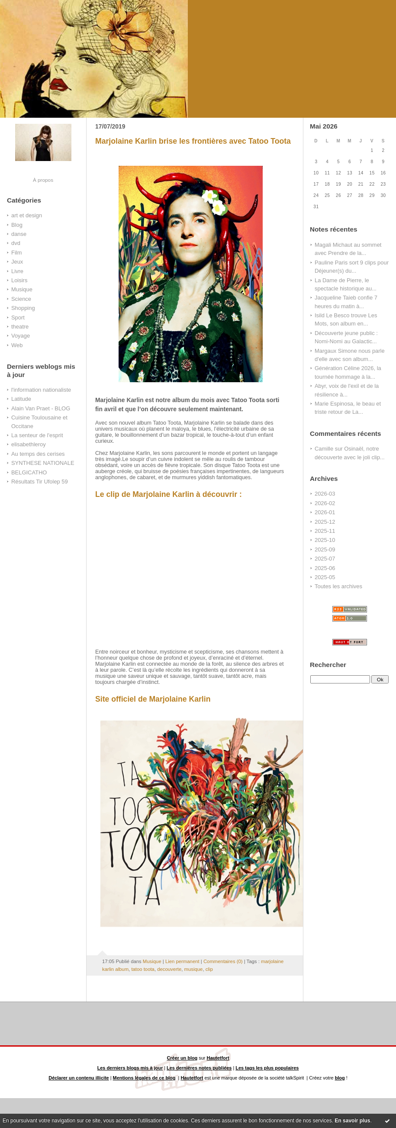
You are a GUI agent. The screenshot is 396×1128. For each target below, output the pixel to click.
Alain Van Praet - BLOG (40, 408)
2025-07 (325, 558)
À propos (43, 180)
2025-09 (325, 549)
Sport (18, 317)
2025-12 (325, 522)
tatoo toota (143, 969)
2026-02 (325, 503)
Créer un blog (182, 1057)
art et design (26, 215)
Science (21, 299)
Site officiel (115, 699)
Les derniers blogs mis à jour (130, 1067)
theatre (20, 326)
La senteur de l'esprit (37, 435)
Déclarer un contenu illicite (78, 1077)
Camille (324, 448)
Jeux (17, 261)
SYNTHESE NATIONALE (42, 463)
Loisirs (19, 280)
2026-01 (325, 512)
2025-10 (325, 540)
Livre (17, 271)
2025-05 (325, 577)
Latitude (21, 399)
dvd (15, 243)
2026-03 (325, 493)
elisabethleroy (28, 444)
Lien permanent (182, 961)
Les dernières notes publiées (199, 1067)
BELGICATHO (29, 472)
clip (209, 969)
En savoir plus (352, 1121)
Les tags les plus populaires (267, 1067)
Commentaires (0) (223, 961)
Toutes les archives (338, 586)
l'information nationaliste (41, 390)
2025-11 (325, 531)
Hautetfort (218, 1057)
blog (340, 1077)
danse (18, 234)
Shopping (23, 308)
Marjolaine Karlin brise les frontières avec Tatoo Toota (193, 141)
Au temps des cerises (38, 454)
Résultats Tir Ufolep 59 (39, 481)
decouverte (169, 969)
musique (193, 969)
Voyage (20, 335)
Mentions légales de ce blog (144, 1077)
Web (17, 345)
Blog (17, 225)
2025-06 (325, 568)
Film (16, 252)
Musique (21, 289)
